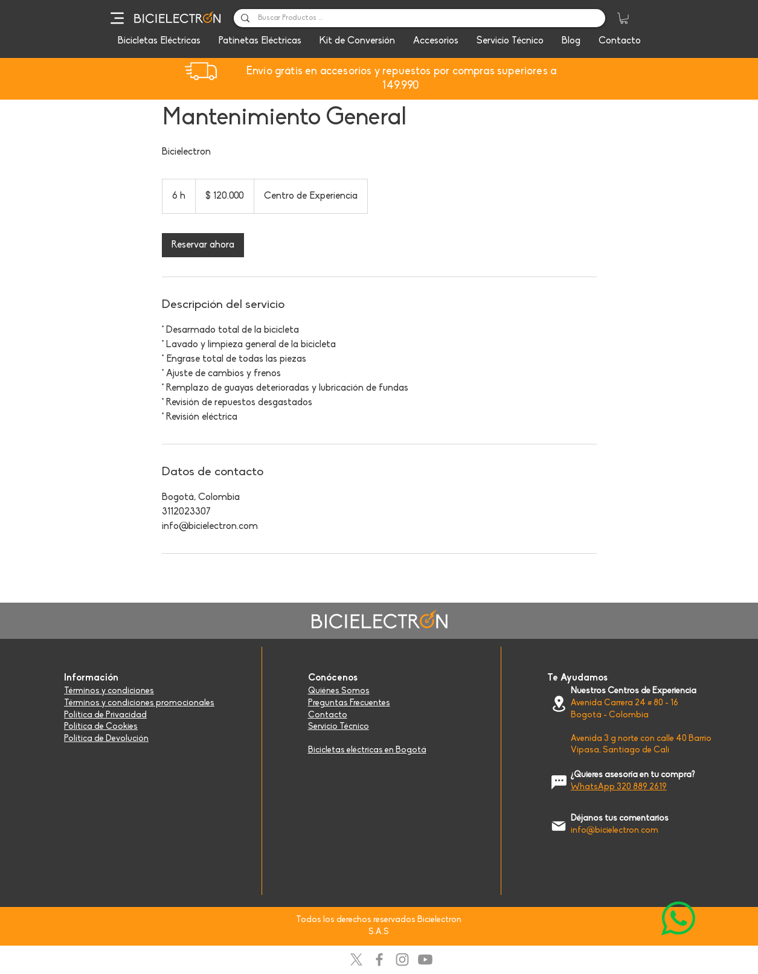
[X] (356, 959)
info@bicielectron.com (614, 830)
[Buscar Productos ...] (419, 18)
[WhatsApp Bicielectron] (678, 918)
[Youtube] (425, 959)
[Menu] (117, 18)
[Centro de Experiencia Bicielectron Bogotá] (559, 704)
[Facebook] (379, 959)
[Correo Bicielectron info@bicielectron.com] (559, 826)
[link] (203, 245)
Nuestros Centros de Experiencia (633, 691)
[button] (624, 18)
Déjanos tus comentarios (620, 818)
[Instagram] (402, 959)
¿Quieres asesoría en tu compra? (633, 775)
